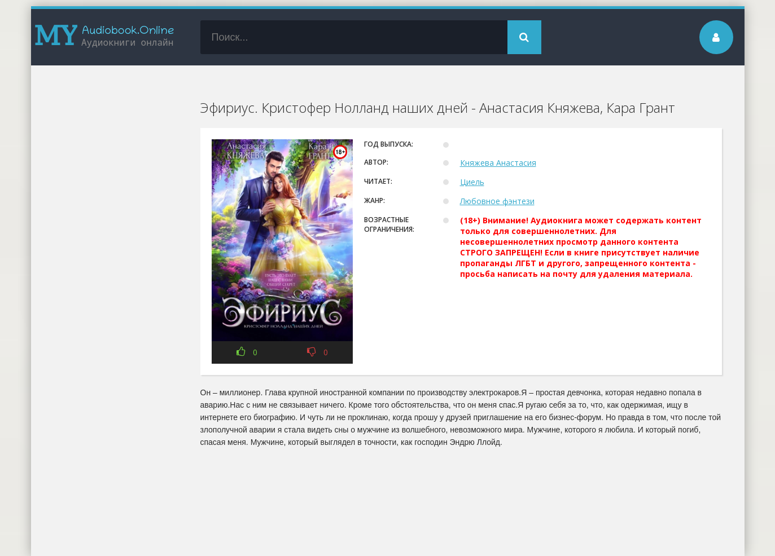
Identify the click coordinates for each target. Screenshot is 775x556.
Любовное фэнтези (497, 201)
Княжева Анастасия (498, 162)
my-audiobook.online (104, 37)
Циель (472, 181)
